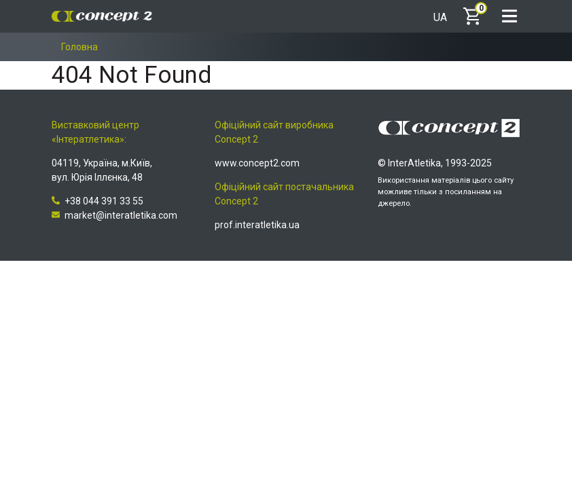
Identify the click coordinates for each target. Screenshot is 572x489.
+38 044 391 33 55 (97, 201)
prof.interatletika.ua (257, 224)
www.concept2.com (257, 163)
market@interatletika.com (114, 215)
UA (440, 18)
